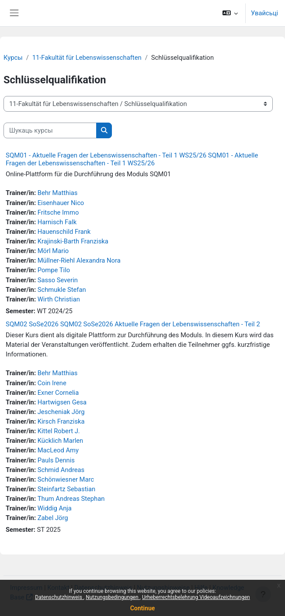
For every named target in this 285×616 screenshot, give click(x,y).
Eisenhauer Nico (61, 203)
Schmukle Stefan (62, 290)
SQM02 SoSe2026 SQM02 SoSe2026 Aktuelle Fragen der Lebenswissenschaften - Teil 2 (133, 324)
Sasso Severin (58, 280)
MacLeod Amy (58, 450)
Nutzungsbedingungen (112, 597)
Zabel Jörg (53, 518)
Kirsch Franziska (61, 421)
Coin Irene (52, 383)
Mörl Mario (53, 251)
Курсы (13, 58)
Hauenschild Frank (64, 232)
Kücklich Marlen (60, 441)
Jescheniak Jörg (61, 412)
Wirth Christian (59, 299)
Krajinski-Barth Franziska (73, 241)
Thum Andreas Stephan (71, 499)
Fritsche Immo (58, 212)
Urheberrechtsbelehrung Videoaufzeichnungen (196, 597)
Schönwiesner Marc (66, 479)
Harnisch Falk (57, 222)
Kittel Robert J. (59, 431)
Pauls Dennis (56, 460)
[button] (229, 13)
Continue (142, 608)
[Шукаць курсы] (50, 130)
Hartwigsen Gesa (62, 402)
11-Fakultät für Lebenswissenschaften (87, 58)
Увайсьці (264, 13)
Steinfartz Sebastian (67, 489)
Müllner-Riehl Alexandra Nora (79, 260)
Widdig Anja (55, 508)
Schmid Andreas (61, 470)
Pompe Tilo (54, 270)
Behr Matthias (58, 193)
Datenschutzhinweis (59, 597)
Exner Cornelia (58, 393)
